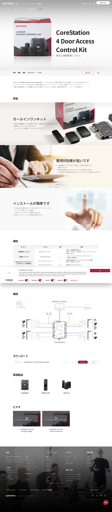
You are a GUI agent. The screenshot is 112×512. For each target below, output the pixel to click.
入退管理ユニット (10, 470)
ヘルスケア (49, 463)
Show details (73, 509)
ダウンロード (31, 72)
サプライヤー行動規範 (47, 490)
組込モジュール (30, 473)
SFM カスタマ (69, 481)
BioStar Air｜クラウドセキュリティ (15, 461)
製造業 (47, 470)
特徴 (14, 72)
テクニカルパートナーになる (73, 478)
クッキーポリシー (23, 490)
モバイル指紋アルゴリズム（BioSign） (56, 483)
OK (100, 499)
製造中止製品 (30, 9)
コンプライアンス (34, 490)
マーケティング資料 (71, 459)
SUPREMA (8, 4)
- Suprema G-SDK (30, 465)
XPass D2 (66, 393)
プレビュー (83, 362)
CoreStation (25, 393)
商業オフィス (49, 465)
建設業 (47, 459)
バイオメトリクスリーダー (12, 472)
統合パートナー (30, 459)
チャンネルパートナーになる (73, 476)
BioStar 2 (8, 463)
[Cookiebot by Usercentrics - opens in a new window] (9, 509)
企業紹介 (88, 457)
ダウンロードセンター (71, 457)
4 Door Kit (40, 9)
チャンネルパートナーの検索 (73, 474)
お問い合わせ (103, 3)
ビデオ (39, 72)
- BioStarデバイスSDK (31, 467)
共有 (97, 72)
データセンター (50, 461)
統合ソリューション (31, 461)
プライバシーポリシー (11, 490)
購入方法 (85, 3)
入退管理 (48, 476)
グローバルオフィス (91, 465)
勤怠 (47, 479)
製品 (8, 9)
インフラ (48, 468)
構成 (19, 72)
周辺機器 (8, 476)
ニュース (88, 461)
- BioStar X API (29, 463)
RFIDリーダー (9, 474)
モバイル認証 (9, 479)
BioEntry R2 (46, 393)
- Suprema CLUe (30, 469)
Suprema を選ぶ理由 (91, 459)
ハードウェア (20, 9)
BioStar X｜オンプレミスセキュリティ (15, 459)
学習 (67, 461)
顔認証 (47, 481)
